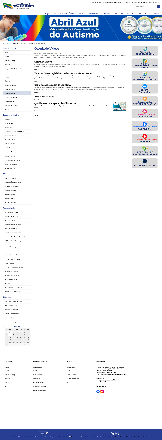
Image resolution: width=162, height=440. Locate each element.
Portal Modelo (41, 437)
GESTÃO (106, 13)
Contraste (134, 2)
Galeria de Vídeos (43, 61)
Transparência (9, 208)
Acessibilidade (109, 2)
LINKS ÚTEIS (118, 13)
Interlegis (57, 437)
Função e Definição (10, 375)
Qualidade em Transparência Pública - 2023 (55, 103)
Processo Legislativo (11, 115)
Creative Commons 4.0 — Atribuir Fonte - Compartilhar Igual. (132, 437)
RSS (38, 115)
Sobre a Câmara (9, 48)
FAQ (68, 382)
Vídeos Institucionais (44, 96)
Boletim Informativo (73, 379)
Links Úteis (7, 297)
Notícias (7, 382)
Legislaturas (37, 371)
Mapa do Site (98, 2)
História (7, 371)
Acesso (7, 367)
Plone (72, 437)
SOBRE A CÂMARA (67, 13)
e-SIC (68, 371)
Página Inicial (50, 13)
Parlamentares (37, 367)
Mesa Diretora (37, 375)
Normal (145, 2)
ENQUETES (155, 13)
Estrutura (7, 379)
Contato (118, 2)
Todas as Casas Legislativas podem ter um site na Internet (63, 73)
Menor (140, 2)
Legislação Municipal (39, 390)
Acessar (157, 2)
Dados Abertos (71, 375)
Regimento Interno (39, 382)
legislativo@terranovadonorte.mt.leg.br (113, 374)
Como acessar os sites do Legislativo (52, 85)
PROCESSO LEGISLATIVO (89, 13)
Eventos (7, 386)
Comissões (36, 379)
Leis (4, 174)
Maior (150, 2)
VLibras (126, 2)
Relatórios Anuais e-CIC (137, 13)
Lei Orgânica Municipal (40, 386)
